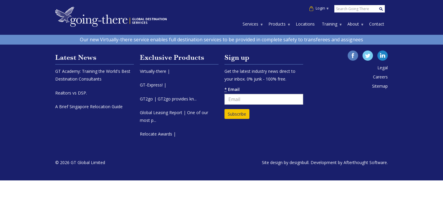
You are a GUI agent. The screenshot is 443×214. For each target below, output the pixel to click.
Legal (382, 67)
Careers (380, 77)
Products (277, 24)
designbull (298, 162)
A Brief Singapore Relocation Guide (89, 106)
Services (250, 24)
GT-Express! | (153, 85)
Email (232, 89)
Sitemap (380, 86)
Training (329, 24)
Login (318, 8)
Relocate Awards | (158, 134)
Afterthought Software (365, 162)
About (353, 24)
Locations (305, 24)
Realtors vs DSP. (71, 93)
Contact (376, 24)
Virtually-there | (155, 71)
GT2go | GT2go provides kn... (168, 99)
